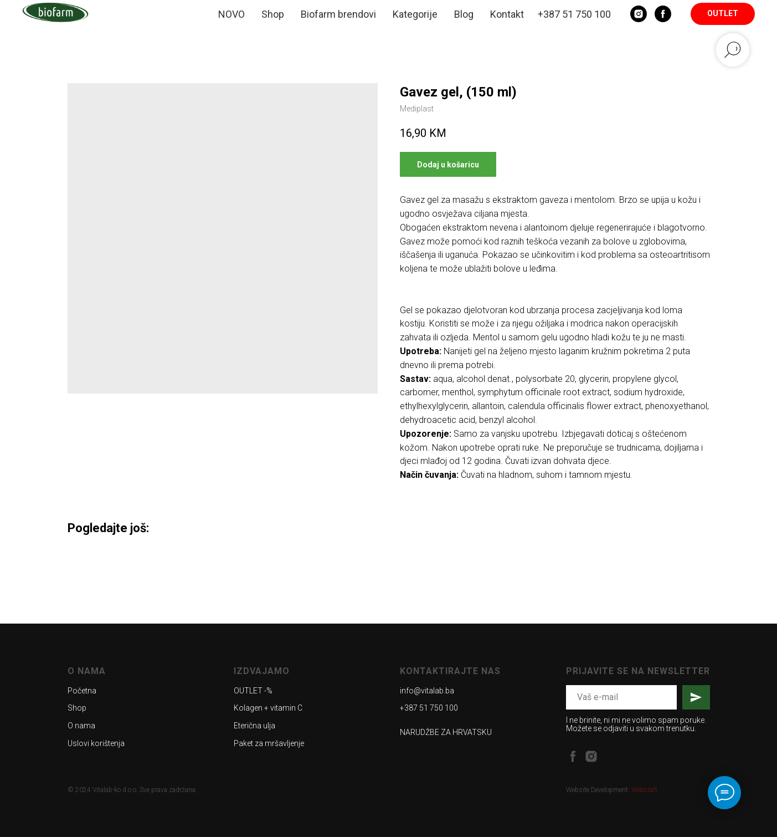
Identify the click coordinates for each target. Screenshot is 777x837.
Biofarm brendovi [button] (338, 14)
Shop (272, 14)
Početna (82, 690)
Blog (464, 14)
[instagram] (591, 756)
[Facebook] (663, 14)
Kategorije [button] (415, 14)
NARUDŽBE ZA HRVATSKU (446, 732)
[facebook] (573, 756)
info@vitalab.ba (427, 690)
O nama (81, 725)
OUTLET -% (253, 690)
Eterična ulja (254, 725)
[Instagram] (638, 14)
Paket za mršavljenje (269, 743)
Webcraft (644, 790)
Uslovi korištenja (96, 743)
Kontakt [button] (507, 14)
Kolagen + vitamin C (268, 707)
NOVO (231, 14)
